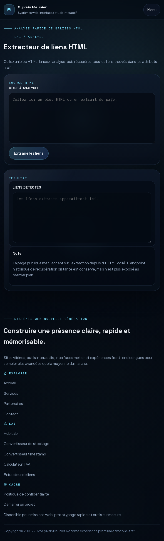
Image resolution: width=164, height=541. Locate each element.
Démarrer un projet (19, 508)
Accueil (10, 387)
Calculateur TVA (17, 468)
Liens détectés (27, 191)
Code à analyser (24, 88)
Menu (152, 9)
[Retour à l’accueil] (40, 9)
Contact (11, 418)
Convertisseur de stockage (26, 447)
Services (11, 397)
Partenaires (13, 407)
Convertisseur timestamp (25, 458)
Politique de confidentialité (26, 498)
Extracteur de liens (19, 478)
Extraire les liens (29, 153)
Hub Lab (11, 437)
